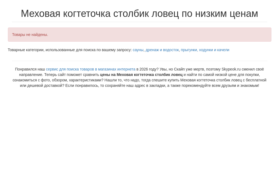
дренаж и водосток (162, 50)
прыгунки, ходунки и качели (205, 50)
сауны (138, 50)
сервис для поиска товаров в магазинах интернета (90, 69)
